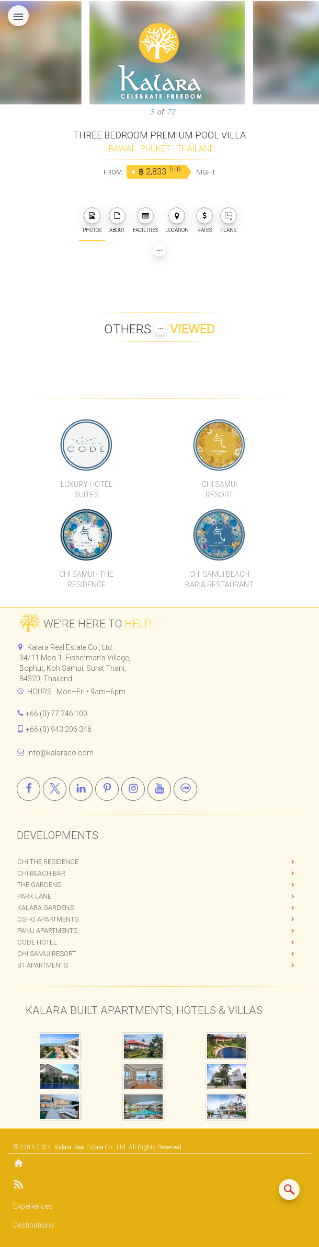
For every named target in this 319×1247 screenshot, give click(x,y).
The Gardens (39, 885)
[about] (117, 215)
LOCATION (177, 220)
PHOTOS (92, 220)
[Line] (185, 789)
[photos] (92, 215)
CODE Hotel (37, 942)
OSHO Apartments (47, 919)
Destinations (33, 1225)
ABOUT (117, 220)
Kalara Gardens (45, 908)
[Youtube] (159, 789)
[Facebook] (28, 789)
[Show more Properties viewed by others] (160, 328)
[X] (54, 789)
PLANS (228, 220)
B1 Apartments (42, 965)
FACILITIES (145, 220)
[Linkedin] (81, 789)
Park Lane (34, 896)
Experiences (33, 1206)
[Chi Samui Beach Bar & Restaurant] (219, 534)
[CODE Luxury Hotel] (86, 444)
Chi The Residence (47, 862)
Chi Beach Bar (41, 873)
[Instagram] (133, 789)
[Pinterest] (107, 789)
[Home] (159, 1164)
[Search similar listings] (289, 1189)
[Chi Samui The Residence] (86, 534)
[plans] (228, 215)
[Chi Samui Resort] (219, 444)
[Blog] (159, 1186)
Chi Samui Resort (46, 954)
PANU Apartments (47, 931)
